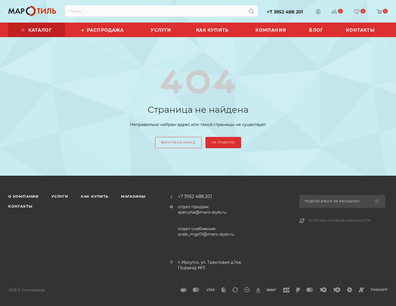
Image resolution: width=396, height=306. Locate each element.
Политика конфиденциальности (339, 220)
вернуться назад (178, 142)
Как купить (94, 196)
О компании (23, 196)
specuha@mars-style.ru (202, 212)
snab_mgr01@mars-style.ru (206, 234)
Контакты (20, 206)
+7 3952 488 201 (285, 12)
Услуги (59, 196)
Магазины (133, 196)
